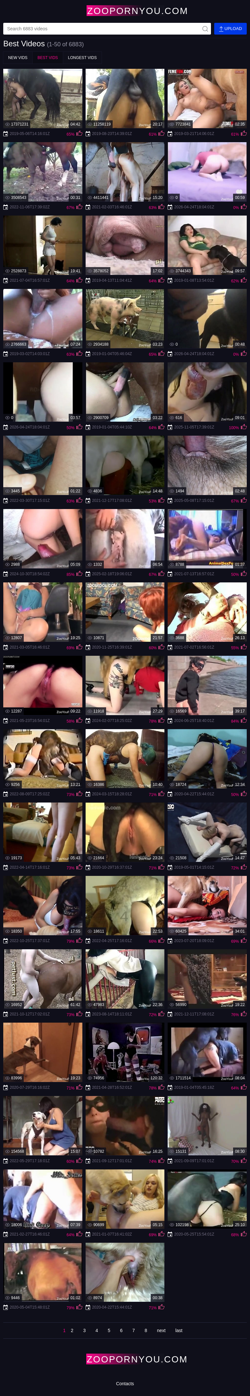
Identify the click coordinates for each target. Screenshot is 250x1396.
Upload (230, 29)
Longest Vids (82, 57)
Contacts (125, 1383)
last (179, 1330)
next (161, 1330)
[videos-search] (107, 29)
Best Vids (47, 57)
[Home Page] (125, 10)
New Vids (17, 57)
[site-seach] (205, 29)
